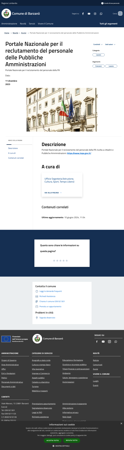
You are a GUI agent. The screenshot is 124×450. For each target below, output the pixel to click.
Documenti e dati (8, 386)
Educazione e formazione (72, 360)
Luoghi (96, 381)
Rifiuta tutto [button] (72, 440)
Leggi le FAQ (37, 412)
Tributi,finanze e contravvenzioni (75, 368)
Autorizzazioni (68, 382)
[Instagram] (92, 13)
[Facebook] (80, 13)
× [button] (121, 424)
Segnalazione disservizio (42, 408)
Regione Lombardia (9, 3)
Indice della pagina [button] (15, 140)
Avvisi (23, 32)
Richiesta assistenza (40, 416)
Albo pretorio (67, 408)
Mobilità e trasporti (40, 390)
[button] (62, 446)
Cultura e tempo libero (41, 364)
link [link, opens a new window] (85, 435)
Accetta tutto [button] (53, 440)
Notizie (96, 360)
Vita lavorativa (38, 369)
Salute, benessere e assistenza (75, 377)
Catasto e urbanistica (40, 382)
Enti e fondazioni (8, 373)
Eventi (95, 385)
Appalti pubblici (38, 377)
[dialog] (62, 435)
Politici (4, 377)
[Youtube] (86, 13)
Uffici (3, 369)
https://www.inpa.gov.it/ (79, 153)
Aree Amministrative (10, 364)
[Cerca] (120, 13)
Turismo (35, 386)
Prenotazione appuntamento (43, 403)
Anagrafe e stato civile (41, 360)
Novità (15, 32)
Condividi (98, 44)
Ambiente (66, 373)
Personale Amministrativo (12, 382)
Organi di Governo (8, 360)
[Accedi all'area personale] (110, 3)
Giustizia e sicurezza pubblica (74, 364)
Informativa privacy (70, 412)
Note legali (66, 416)
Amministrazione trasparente (74, 403)
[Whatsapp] (98, 13)
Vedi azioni (110, 44)
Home (6, 32)
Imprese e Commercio (41, 373)
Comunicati (97, 364)
